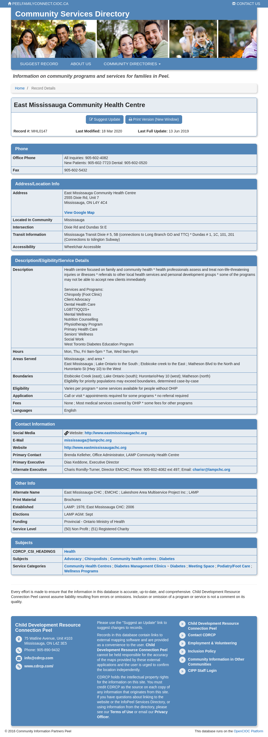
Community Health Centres (87, 566)
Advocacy (73, 559)
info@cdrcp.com (38, 658)
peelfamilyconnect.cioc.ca (38, 4)
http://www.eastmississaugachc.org (116, 433)
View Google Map (79, 212)
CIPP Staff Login (202, 670)
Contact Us (246, 4)
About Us (78, 64)
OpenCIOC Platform (248, 731)
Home (20, 88)
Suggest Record (36, 64)
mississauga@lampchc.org (88, 440)
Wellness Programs (81, 571)
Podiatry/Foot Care (233, 566)
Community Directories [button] (130, 64)
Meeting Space (201, 566)
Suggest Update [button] (104, 119)
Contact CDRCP (202, 635)
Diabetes (167, 559)
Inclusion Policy (202, 651)
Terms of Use (121, 712)
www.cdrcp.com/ (38, 666)
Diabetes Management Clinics (140, 566)
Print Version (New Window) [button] (154, 119)
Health (70, 551)
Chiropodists (96, 559)
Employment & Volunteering (212, 643)
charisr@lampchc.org (211, 469)
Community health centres (133, 559)
